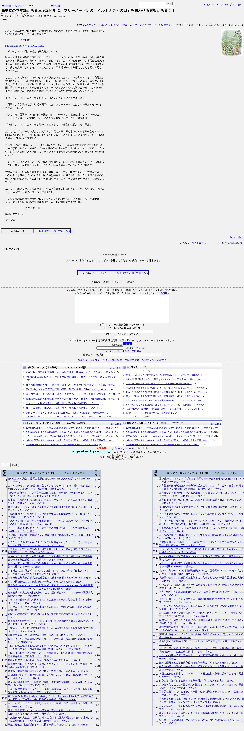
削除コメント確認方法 (154, 365)
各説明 (164, 293)
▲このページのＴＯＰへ (193, 243)
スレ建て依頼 (132, 365)
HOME (222, 243)
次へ (232, 4)
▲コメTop (208, 4)
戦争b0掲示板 (235, 243)
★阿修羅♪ (7, 5)
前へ (240, 4)
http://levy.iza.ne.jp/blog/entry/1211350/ (24, 45)
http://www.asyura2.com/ (122, 453)
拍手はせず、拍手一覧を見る (54, 230)
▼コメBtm (222, 4)
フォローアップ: (10, 248)
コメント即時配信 (112, 365)
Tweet (4, 19)
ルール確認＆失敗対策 (129, 356)
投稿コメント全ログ (88, 365)
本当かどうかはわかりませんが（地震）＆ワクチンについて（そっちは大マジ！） (131, 25)
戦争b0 (18, 5)
